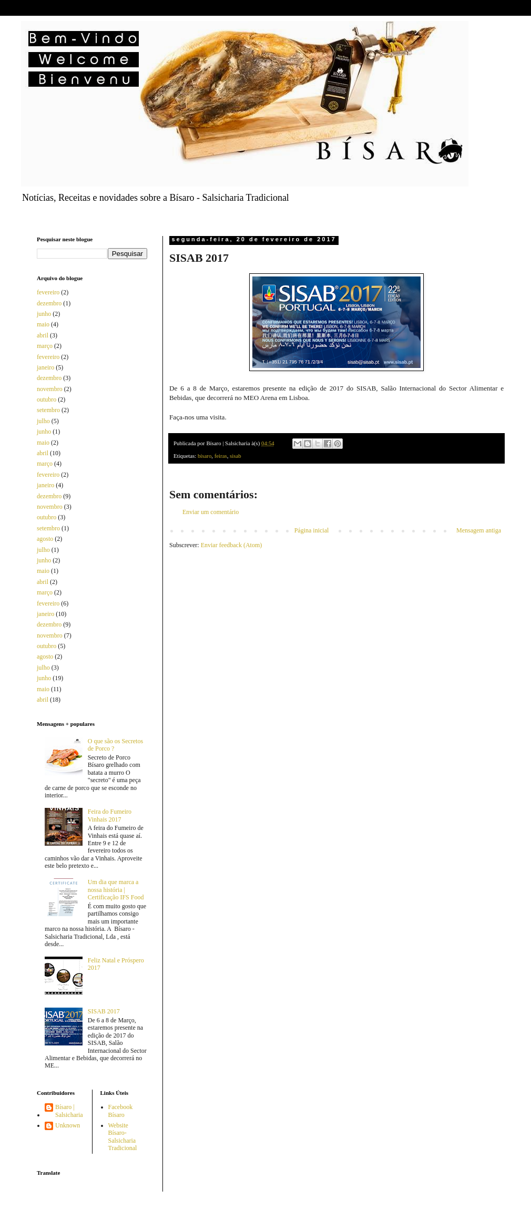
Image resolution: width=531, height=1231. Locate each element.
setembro (48, 410)
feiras (221, 456)
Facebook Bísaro (120, 1110)
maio (43, 324)
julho (43, 421)
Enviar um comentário (210, 512)
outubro (46, 399)
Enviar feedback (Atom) (231, 545)
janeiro (45, 367)
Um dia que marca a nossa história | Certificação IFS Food (116, 889)
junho (44, 313)
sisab (235, 456)
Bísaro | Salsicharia (69, 1110)
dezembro (49, 303)
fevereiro (48, 292)
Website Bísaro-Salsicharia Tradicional (122, 1137)
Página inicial (311, 530)
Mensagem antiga (478, 530)
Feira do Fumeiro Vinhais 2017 (109, 815)
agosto (45, 538)
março (45, 346)
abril (42, 335)
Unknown (67, 1125)
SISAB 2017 (104, 1011)
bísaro (204, 456)
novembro (50, 389)
